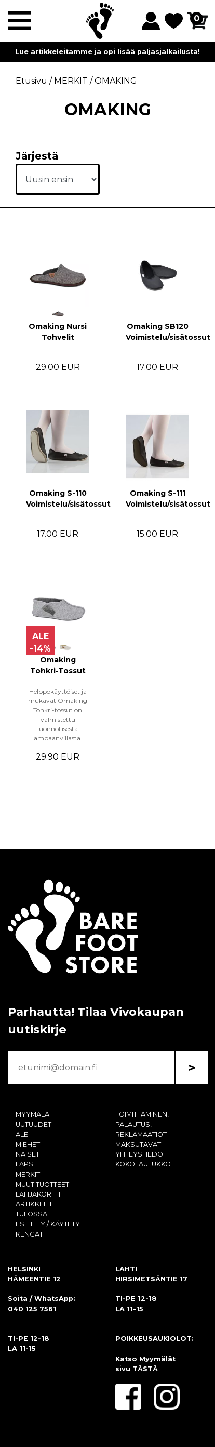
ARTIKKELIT (34, 1204)
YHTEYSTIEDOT (141, 1154)
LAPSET (28, 1164)
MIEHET (28, 1144)
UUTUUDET (33, 1125)
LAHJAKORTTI (38, 1194)
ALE (22, 1134)
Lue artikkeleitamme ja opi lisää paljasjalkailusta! (107, 52)
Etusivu (31, 81)
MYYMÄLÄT (34, 1114)
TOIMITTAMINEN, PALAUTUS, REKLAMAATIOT (142, 1124)
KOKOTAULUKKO (143, 1164)
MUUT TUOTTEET (42, 1184)
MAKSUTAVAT (138, 1144)
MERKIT (28, 1174)
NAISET (27, 1154)
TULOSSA (31, 1214)
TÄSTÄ (145, 1369)
